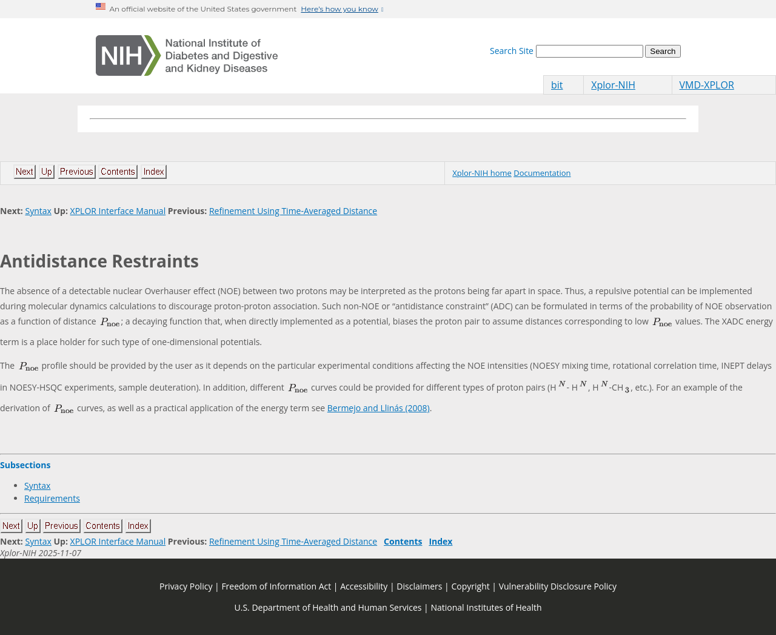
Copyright (470, 586)
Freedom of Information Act (276, 586)
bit (557, 85)
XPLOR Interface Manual (118, 211)
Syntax (38, 211)
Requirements (52, 498)
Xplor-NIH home (482, 172)
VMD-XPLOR (707, 85)
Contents (403, 541)
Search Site (512, 50)
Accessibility (363, 586)
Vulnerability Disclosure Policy (558, 586)
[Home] (187, 55)
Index (440, 541)
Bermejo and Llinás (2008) (378, 408)
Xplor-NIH (613, 85)
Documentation (541, 172)
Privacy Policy (185, 586)
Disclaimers (419, 586)
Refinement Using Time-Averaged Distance (293, 211)
